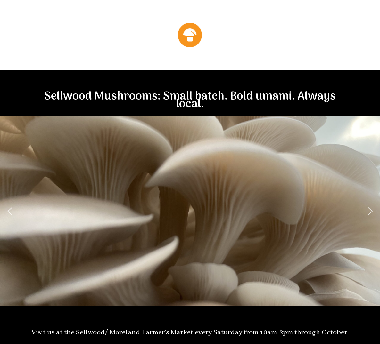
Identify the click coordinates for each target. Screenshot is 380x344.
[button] (9, 211)
